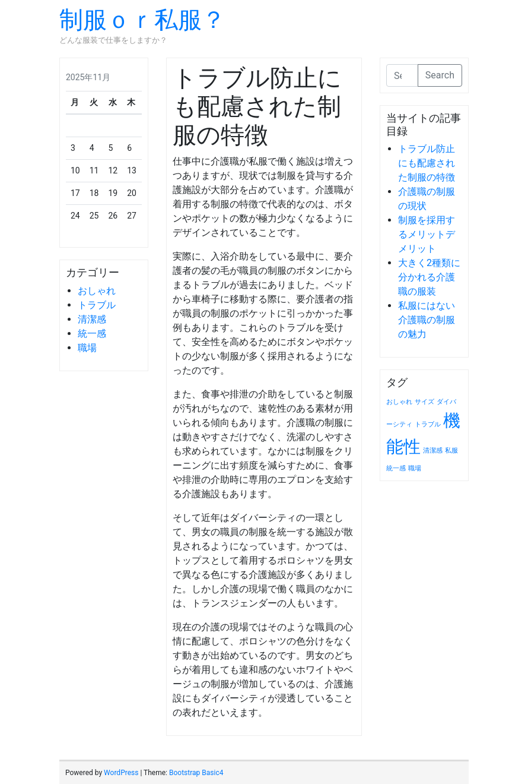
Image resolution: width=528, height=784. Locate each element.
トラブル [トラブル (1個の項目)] (428, 424)
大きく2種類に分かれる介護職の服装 (429, 277)
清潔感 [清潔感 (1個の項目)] (433, 450)
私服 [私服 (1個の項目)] (451, 450)
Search (439, 75)
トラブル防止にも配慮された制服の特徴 (426, 163)
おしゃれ (97, 290)
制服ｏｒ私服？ (142, 20)
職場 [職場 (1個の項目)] (414, 468)
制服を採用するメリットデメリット (426, 234)
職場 (87, 347)
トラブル (97, 305)
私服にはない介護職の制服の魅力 (426, 320)
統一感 (92, 333)
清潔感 (92, 319)
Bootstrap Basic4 (196, 773)
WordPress (121, 773)
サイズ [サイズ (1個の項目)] (424, 402)
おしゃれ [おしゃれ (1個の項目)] (399, 402)
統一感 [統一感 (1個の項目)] (396, 468)
